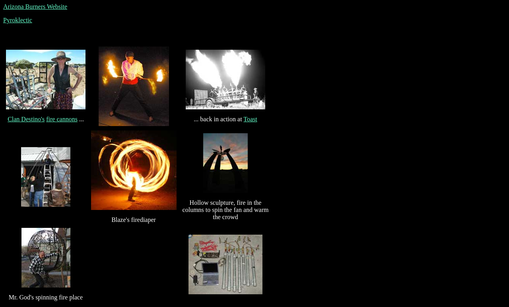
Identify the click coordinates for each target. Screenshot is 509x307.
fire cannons (62, 119)
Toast (250, 119)
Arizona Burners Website (35, 6)
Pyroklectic (17, 20)
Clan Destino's (26, 119)
